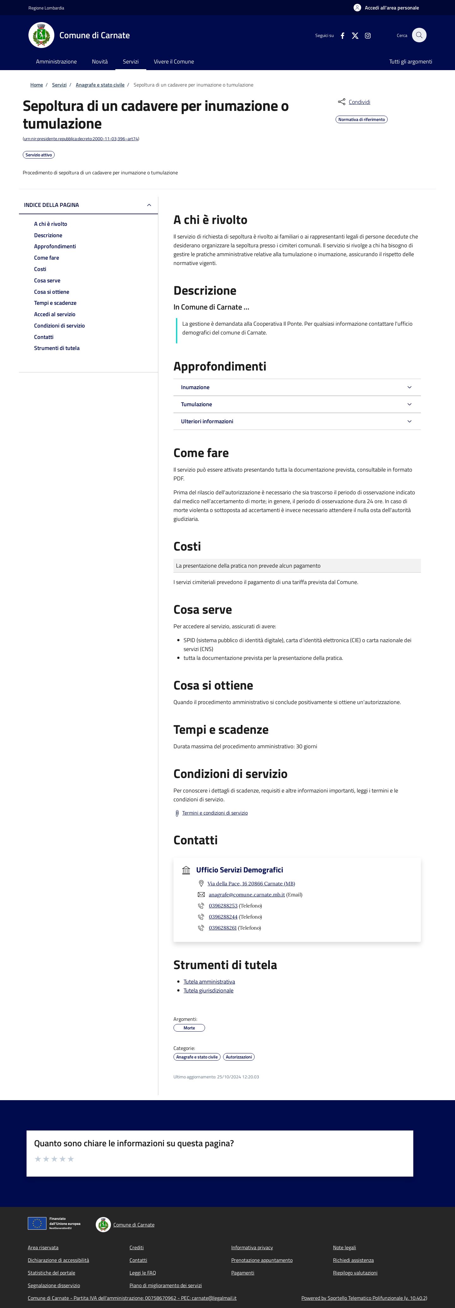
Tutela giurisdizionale (209, 990)
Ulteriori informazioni (207, 421)
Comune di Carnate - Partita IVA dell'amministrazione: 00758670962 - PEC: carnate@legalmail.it (132, 1298)
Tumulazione (196, 404)
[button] (386, 7)
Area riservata (43, 1247)
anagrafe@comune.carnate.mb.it (247, 894)
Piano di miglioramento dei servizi (166, 1285)
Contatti (138, 1260)
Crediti (137, 1247)
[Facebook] (339, 35)
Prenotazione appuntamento (262, 1260)
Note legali (344, 1247)
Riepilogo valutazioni (355, 1272)
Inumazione (195, 387)
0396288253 (223, 905)
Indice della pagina (51, 205)
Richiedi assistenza (353, 1260)
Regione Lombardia (46, 7)
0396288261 (223, 928)
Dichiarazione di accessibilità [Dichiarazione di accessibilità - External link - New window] (58, 1260)
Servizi (59, 84)
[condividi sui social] (354, 102)
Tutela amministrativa (209, 981)
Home (36, 84)
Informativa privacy (252, 1247)
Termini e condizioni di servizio (215, 813)
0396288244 (223, 916)
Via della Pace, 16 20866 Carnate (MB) (251, 883)
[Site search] (419, 35)
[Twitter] (351, 35)
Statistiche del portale (51, 1272)
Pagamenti (242, 1272)
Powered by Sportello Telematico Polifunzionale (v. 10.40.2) (364, 1298)
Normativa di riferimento (361, 118)
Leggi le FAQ (143, 1272)
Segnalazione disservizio (54, 1285)
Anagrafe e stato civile (100, 84)
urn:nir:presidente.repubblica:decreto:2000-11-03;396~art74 (81, 138)
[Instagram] (364, 35)
